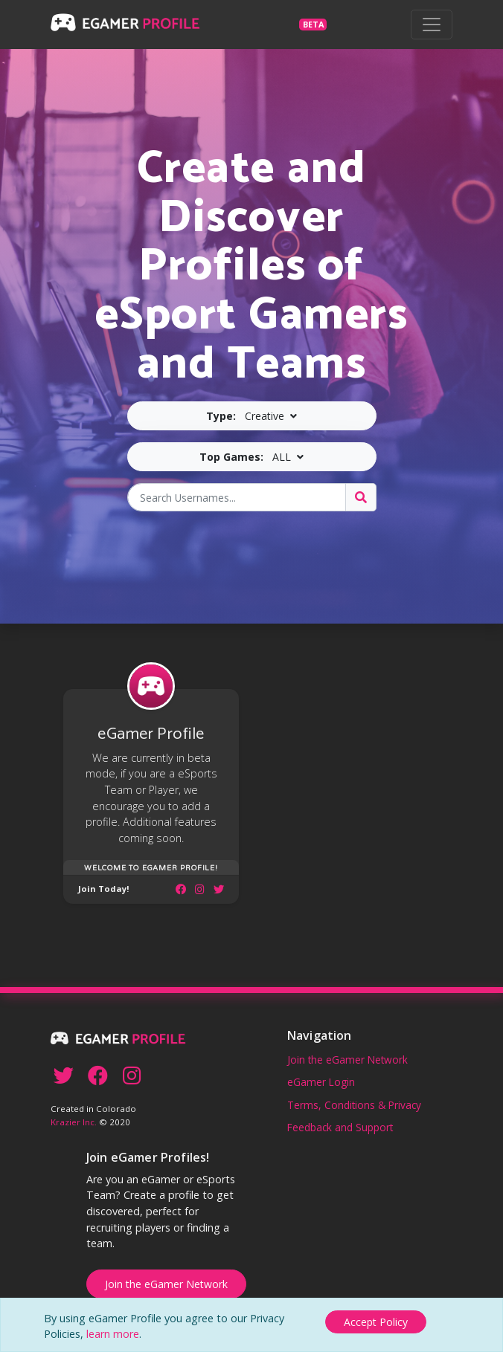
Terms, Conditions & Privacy (354, 1105)
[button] (252, 415)
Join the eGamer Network (347, 1059)
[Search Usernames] (236, 497)
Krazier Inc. (74, 1122)
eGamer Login (321, 1082)
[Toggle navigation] (431, 24)
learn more (112, 1334)
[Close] (375, 1318)
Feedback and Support (340, 1127)
